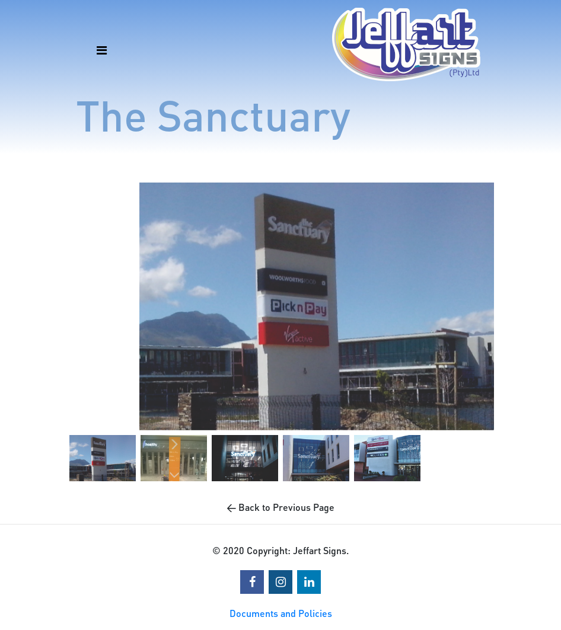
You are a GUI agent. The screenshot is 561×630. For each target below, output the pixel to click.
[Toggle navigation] (97, 44)
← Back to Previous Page (280, 507)
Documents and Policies (281, 613)
